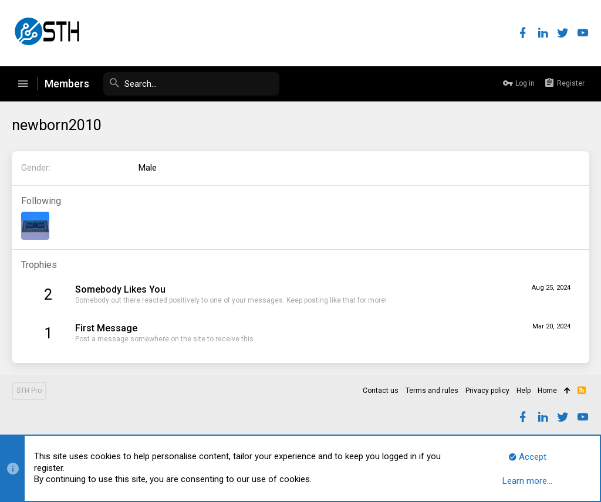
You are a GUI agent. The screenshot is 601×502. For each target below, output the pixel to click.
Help (523, 390)
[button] (23, 83)
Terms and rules (432, 390)
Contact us (381, 390)
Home (547, 390)
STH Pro (29, 390)
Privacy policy (487, 390)
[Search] (191, 84)
